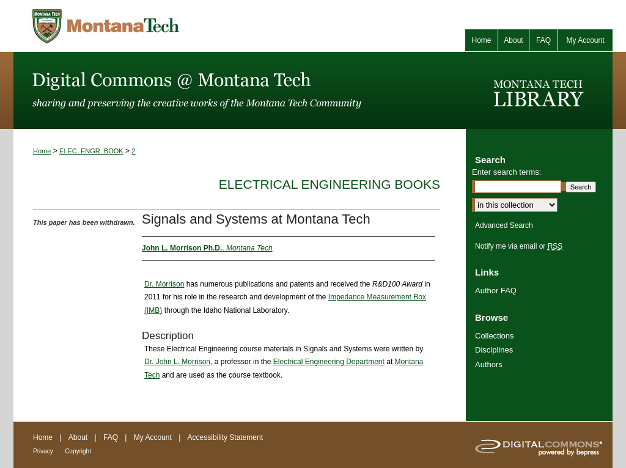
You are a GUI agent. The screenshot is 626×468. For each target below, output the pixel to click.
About (77, 437)
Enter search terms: (506, 172)
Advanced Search (504, 225)
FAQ (110, 437)
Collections (494, 335)
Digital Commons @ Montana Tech (239, 90)
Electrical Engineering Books (329, 184)
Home (42, 151)
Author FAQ (496, 290)
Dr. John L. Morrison (177, 361)
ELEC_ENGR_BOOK (91, 151)
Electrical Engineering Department (329, 361)
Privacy (43, 451)
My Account (153, 437)
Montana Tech (160, 26)
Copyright (78, 451)
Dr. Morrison (164, 284)
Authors (489, 364)
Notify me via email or (518, 246)
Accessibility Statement (225, 437)
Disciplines (494, 349)
